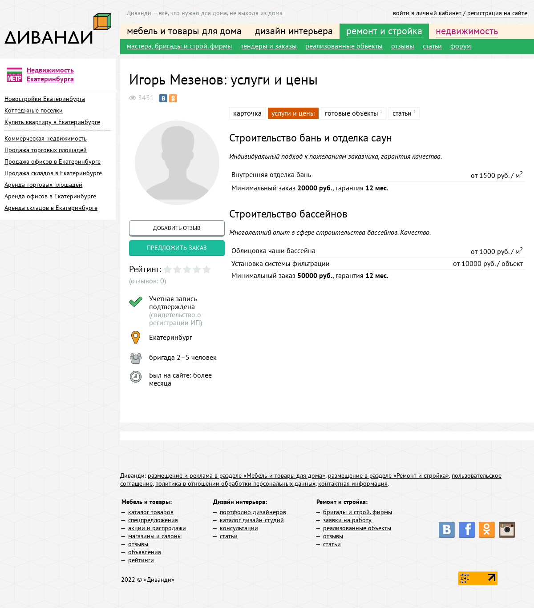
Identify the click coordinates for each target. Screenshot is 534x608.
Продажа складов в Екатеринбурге (53, 173)
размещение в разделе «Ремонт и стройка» (388, 475)
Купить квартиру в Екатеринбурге (52, 122)
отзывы (402, 45)
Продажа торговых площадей (45, 150)
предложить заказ (177, 248)
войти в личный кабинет (427, 13)
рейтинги (141, 560)
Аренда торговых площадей (43, 185)
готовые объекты (351, 113)
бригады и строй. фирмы (357, 512)
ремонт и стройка (384, 30)
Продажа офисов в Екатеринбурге (52, 161)
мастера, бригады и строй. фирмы (179, 45)
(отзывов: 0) (147, 280)
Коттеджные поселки (33, 110)
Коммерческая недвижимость (45, 138)
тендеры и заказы (269, 45)
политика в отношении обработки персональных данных (235, 483)
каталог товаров (151, 512)
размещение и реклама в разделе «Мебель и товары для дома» (236, 475)
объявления (144, 552)
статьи (432, 45)
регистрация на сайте (497, 13)
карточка (247, 113)
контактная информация (353, 483)
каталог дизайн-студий (252, 520)
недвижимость (467, 30)
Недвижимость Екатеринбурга (50, 74)
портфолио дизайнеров (253, 512)
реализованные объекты (344, 45)
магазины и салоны (155, 536)
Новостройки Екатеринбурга (44, 99)
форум (460, 45)
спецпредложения (153, 520)
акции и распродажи (157, 528)
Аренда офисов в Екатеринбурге (50, 196)
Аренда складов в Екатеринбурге (50, 208)
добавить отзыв (177, 228)
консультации (239, 528)
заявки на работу (347, 520)
